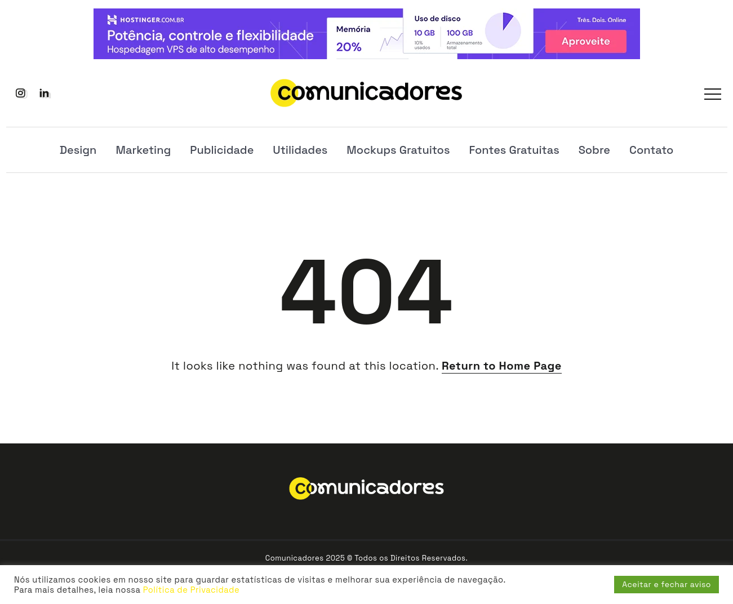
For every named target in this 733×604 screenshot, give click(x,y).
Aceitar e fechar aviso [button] (666, 584)
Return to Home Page (502, 365)
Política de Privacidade (191, 590)
